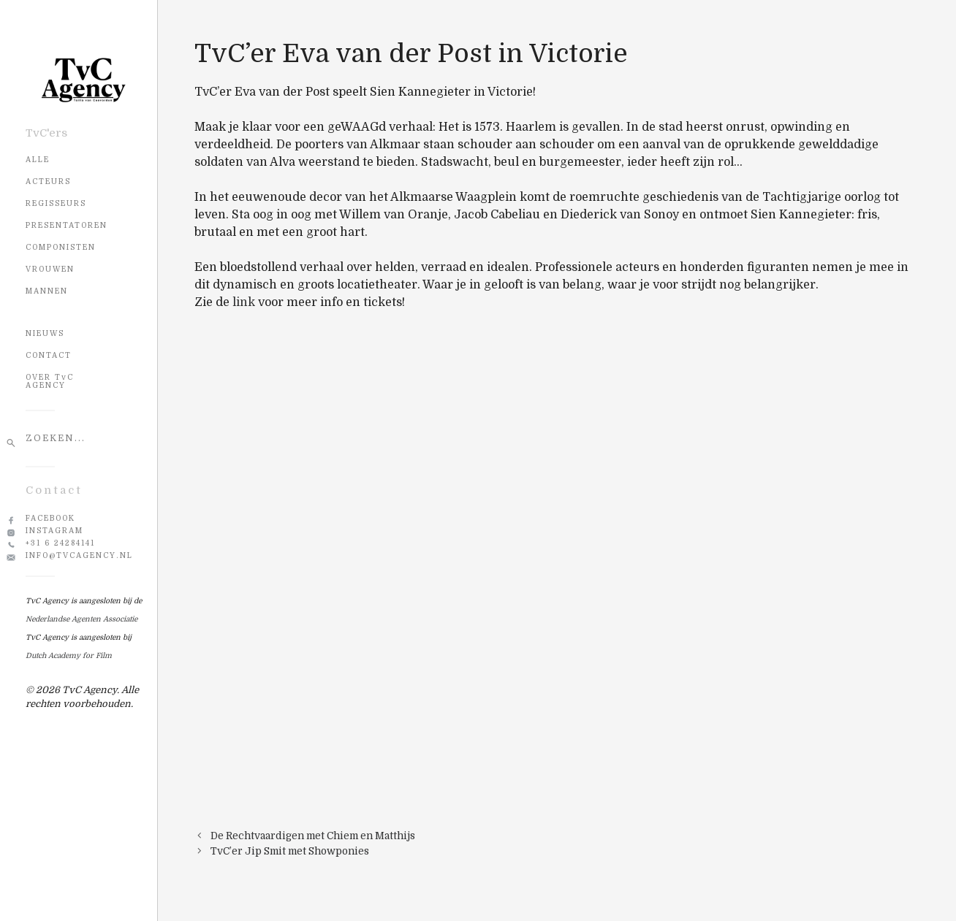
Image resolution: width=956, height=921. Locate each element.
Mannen (47, 291)
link (243, 302)
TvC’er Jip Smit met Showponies (289, 851)
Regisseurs (56, 203)
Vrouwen (50, 269)
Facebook (50, 518)
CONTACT (49, 355)
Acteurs (48, 181)
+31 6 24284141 (60, 543)
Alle (38, 160)
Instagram (54, 531)
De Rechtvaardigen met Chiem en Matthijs (312, 835)
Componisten (61, 247)
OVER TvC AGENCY (50, 381)
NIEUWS (45, 333)
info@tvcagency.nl (79, 555)
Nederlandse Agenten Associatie (81, 619)
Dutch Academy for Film (69, 655)
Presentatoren (66, 225)
